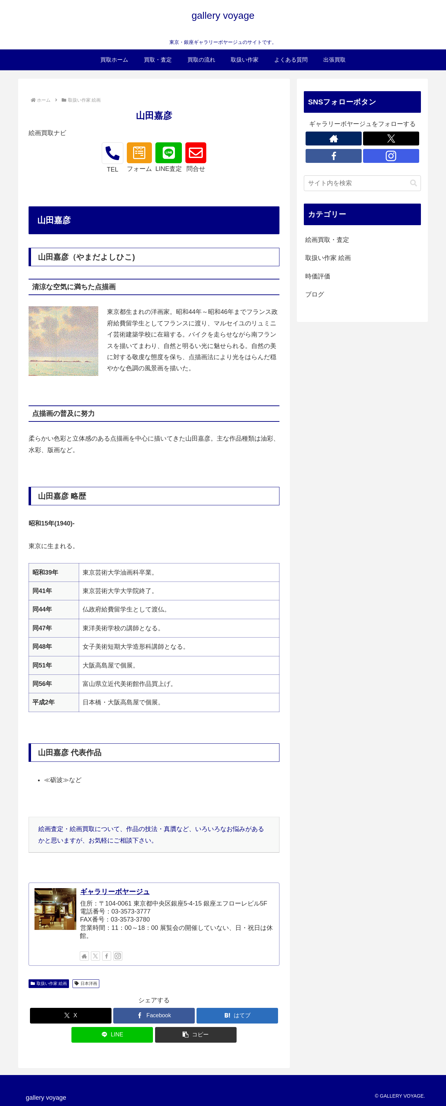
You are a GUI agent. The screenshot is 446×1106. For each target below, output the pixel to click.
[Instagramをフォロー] (117, 956)
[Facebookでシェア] (154, 1016)
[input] (362, 183)
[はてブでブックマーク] (237, 1016)
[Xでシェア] (71, 1016)
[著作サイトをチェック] (84, 956)
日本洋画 (86, 983)
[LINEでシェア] (112, 1035)
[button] (196, 1035)
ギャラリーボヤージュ (115, 891)
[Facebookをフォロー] (106, 956)
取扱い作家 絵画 (49, 983)
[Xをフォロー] (95, 956)
